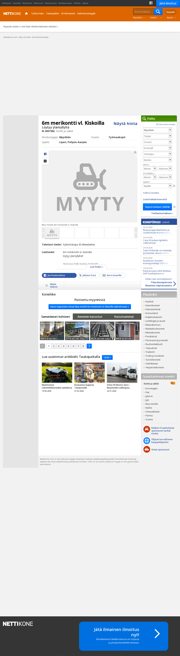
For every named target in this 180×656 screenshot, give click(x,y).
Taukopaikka (52, 13)
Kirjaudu (171, 12)
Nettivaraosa (51, 3)
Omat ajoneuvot (160, 449)
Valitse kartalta (151, 192)
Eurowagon (152, 388)
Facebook (151, 3)
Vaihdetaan (152, 363)
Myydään (137, 17)
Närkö (149, 407)
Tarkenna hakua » (162, 213)
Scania (149, 419)
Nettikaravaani (65, 3)
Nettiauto (6, 3)
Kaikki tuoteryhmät (157, 17)
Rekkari (77, 3)
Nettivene (38, 3)
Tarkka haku (37, 13)
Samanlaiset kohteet (55, 317)
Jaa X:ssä (45, 161)
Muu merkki (152, 403)
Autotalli (17, 3)
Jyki (147, 400)
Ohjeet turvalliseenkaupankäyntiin (162, 441)
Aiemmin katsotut (90, 317)
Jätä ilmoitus (168, 3)
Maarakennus (153, 324)
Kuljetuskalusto (154, 317)
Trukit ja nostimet (155, 355)
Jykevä (149, 396)
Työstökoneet (153, 359)
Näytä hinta (125, 123)
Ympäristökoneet (155, 367)
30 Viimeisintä (68, 13)
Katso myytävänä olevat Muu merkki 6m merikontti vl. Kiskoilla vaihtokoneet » (89, 306)
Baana (85, 3)
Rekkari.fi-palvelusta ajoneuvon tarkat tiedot (162, 430)
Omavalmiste (153, 411)
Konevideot (152, 313)
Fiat (147, 392)
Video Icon (89, 372)
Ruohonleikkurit (154, 344)
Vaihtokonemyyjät (86, 13)
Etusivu (26, 13)
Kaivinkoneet (153, 305)
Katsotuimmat (124, 317)
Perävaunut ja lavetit (157, 340)
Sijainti (170, 17)
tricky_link (57, 378)
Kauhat (149, 301)
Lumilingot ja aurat (155, 320)
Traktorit (150, 351)
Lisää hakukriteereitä (155, 199)
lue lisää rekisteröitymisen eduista (39, 26)
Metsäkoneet (153, 332)
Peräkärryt (151, 336)
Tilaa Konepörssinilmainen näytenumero (156, 282)
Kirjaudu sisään (11, 26)
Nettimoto (27, 3)
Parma (149, 415)
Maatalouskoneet (155, 328)
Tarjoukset (151, 348)
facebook (45, 154)
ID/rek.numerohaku (165, 124)
